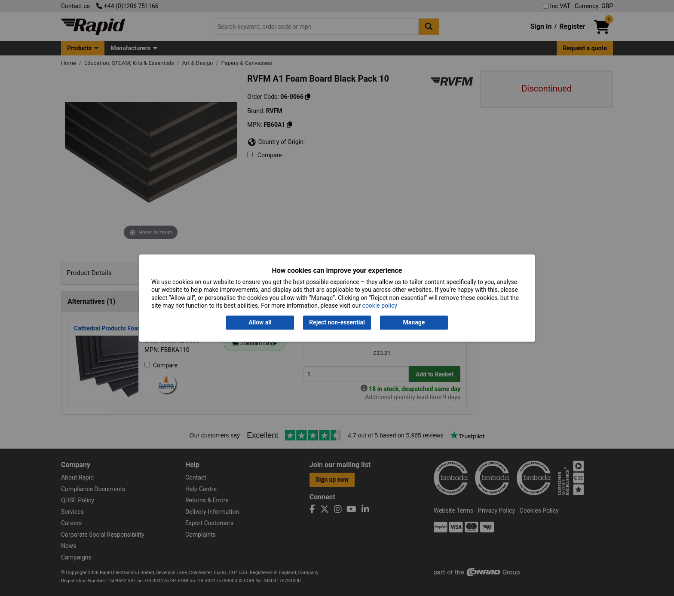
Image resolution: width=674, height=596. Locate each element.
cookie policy (379, 305)
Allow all (259, 322)
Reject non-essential (337, 322)
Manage (414, 322)
